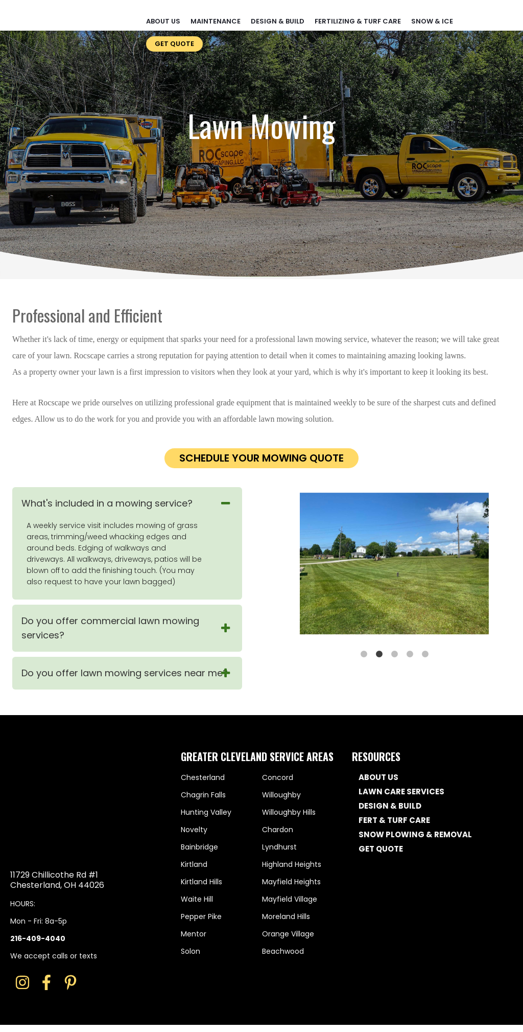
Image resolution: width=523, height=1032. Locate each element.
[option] (394, 565)
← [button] (289, 565)
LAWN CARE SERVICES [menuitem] (401, 792)
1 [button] (365, 653)
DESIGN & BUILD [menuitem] (390, 806)
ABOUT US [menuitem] (378, 777)
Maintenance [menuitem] (216, 14)
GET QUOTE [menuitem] (381, 849)
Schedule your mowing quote (261, 458)
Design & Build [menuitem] (277, 14)
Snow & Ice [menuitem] (432, 14)
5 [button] (426, 653)
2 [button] (380, 653)
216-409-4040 (37, 875)
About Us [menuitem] (163, 14)
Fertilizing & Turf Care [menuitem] (358, 14)
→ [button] (499, 565)
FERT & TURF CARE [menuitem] (394, 820)
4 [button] (411, 653)
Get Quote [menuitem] (174, 37)
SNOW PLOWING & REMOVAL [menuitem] (415, 835)
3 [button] (396, 653)
